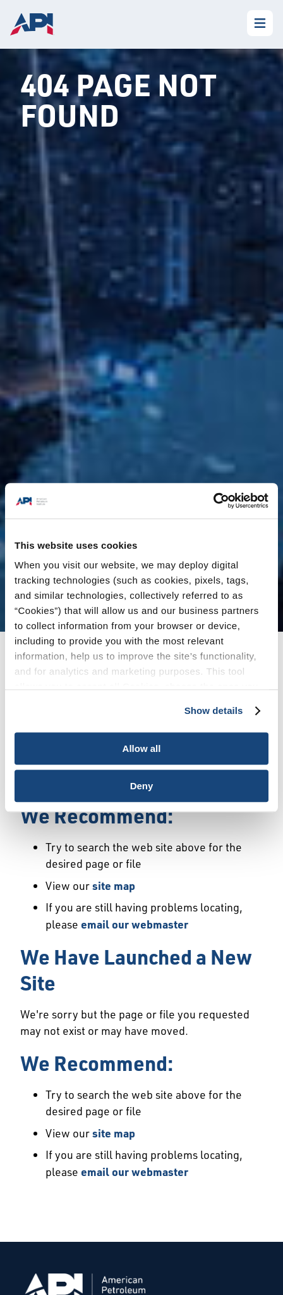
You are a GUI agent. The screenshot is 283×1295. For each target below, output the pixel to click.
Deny (142, 785)
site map (113, 885)
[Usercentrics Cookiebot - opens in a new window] (213, 500)
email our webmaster (134, 924)
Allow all (142, 748)
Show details (213, 710)
